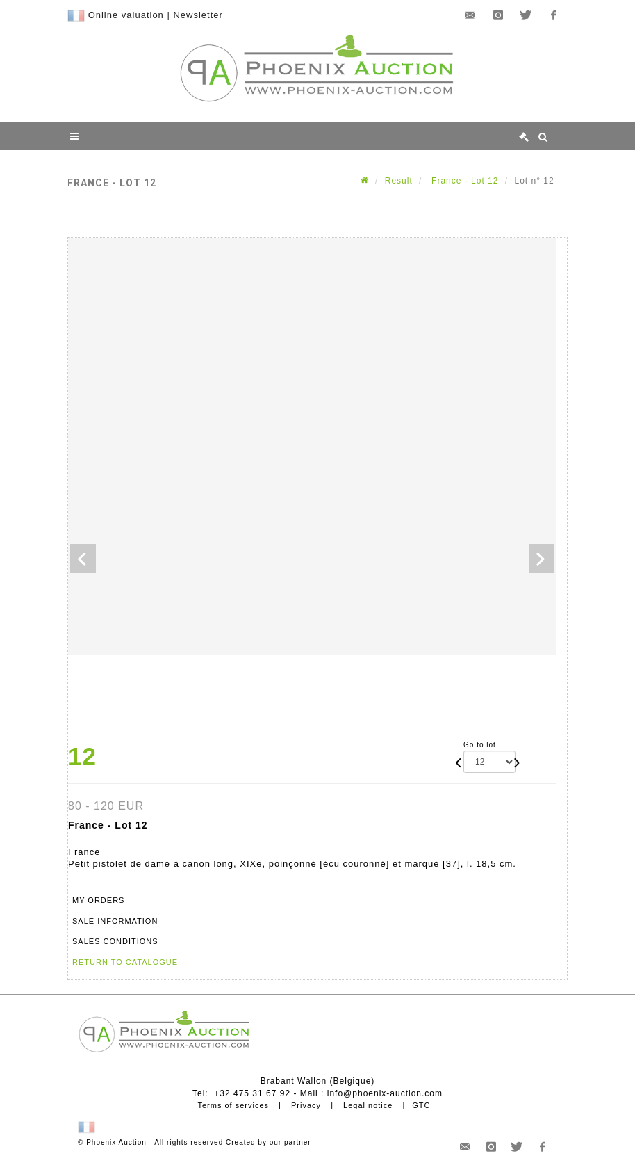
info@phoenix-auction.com (385, 1093)
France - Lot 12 (464, 181)
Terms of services (233, 1105)
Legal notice (368, 1105)
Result (399, 181)
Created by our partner (268, 1142)
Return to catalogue (125, 962)
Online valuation (126, 15)
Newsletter (197, 15)
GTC (421, 1105)
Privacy (306, 1105)
